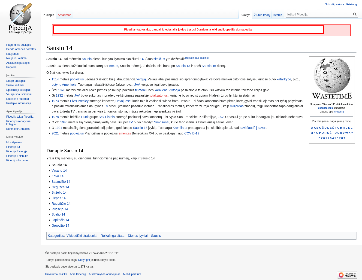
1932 (59, 95)
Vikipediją (339, 111)
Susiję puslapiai (15, 80)
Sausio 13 (183, 66)
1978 (55, 117)
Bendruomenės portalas (21, 49)
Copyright (84, 260)
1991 (58, 128)
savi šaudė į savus (253, 128)
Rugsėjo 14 (59, 209)
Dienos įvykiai (138, 235)
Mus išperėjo (14, 142)
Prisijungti (352, 4)
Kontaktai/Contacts (18, 129)
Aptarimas (64, 15)
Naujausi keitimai (16, 58)
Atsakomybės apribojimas (105, 274)
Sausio (87, 59)
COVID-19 (191, 133)
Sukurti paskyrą (334, 4)
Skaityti (245, 15)
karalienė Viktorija (167, 90)
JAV (136, 84)
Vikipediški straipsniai (81, 235)
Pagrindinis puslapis (18, 44)
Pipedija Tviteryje (16, 151)
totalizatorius (159, 95)
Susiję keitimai (15, 85)
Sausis (156, 235)
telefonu (141, 90)
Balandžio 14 (60, 181)
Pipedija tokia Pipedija (19, 116)
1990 (63, 122)
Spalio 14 (58, 214)
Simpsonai (161, 122)
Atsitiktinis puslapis (18, 62)
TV (106, 106)
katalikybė (284, 79)
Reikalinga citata (112, 235)
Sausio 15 (209, 66)
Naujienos (12, 53)
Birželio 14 (58, 192)
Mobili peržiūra (132, 274)
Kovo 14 (57, 176)
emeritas (125, 133)
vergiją (141, 79)
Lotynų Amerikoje (63, 84)
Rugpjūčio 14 (60, 203)
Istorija (277, 15)
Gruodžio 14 (60, 225)
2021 (55, 133)
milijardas (237, 106)
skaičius (159, 59)
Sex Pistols (107, 117)
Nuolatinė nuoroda (17, 98)
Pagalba (11, 67)
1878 (61, 90)
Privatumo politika (56, 274)
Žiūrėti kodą (262, 15)
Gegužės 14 (60, 187)
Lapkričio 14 (60, 220)
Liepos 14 (58, 198)
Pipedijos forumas (17, 160)
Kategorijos (56, 235)
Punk (85, 117)
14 (142, 59)
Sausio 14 (58, 165)
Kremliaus (180, 128)
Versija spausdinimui (18, 94)
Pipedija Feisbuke (17, 156)
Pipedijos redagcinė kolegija (18, 123)
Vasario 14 (59, 170)
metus (113, 66)
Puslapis (48, 15)
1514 (55, 79)
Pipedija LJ (13, 147)
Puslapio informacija (18, 103)
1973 (55, 101)
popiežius (77, 79)
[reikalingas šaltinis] (197, 57)
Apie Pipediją (78, 274)
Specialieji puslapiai (18, 89)
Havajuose (123, 101)
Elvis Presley (79, 101)
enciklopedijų (325, 108)
